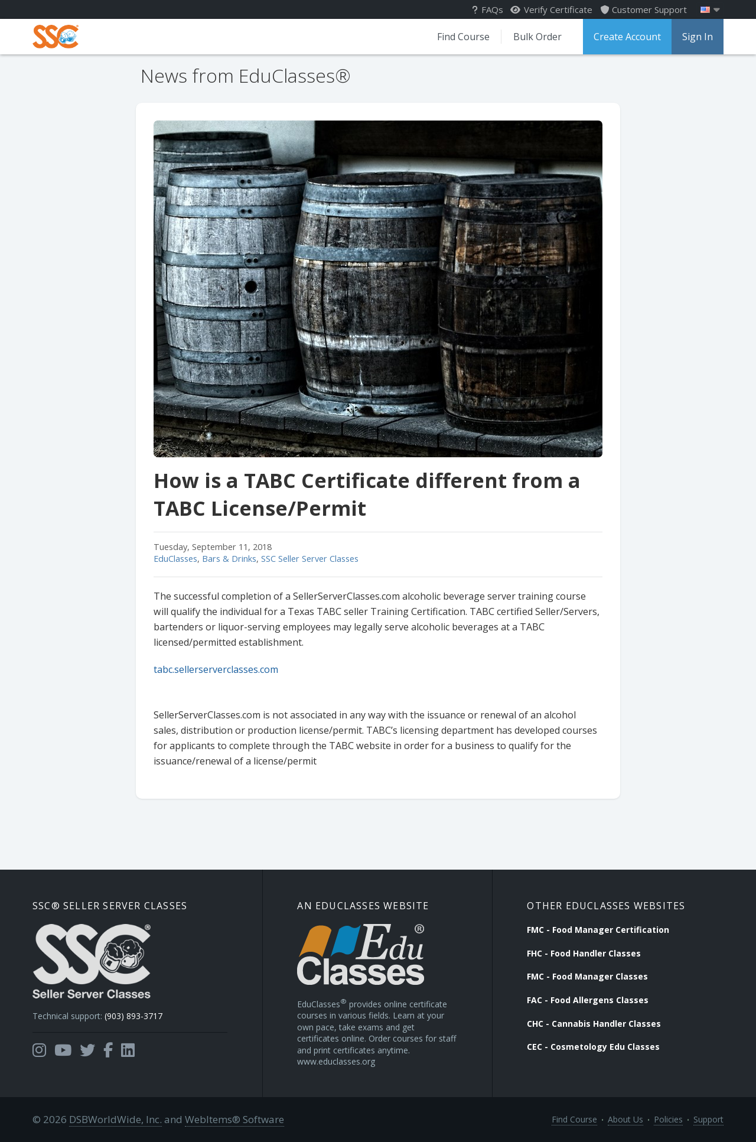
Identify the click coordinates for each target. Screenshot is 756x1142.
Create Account (627, 36)
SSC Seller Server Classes (310, 558)
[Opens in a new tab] (39, 1050)
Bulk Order (537, 36)
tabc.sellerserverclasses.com (216, 669)
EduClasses (175, 558)
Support (708, 1119)
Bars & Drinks (229, 558)
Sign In (697, 36)
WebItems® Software (234, 1119)
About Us (625, 1119)
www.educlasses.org (336, 1061)
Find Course (463, 36)
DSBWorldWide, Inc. (115, 1119)
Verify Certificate (551, 9)
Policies (668, 1119)
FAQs (487, 9)
